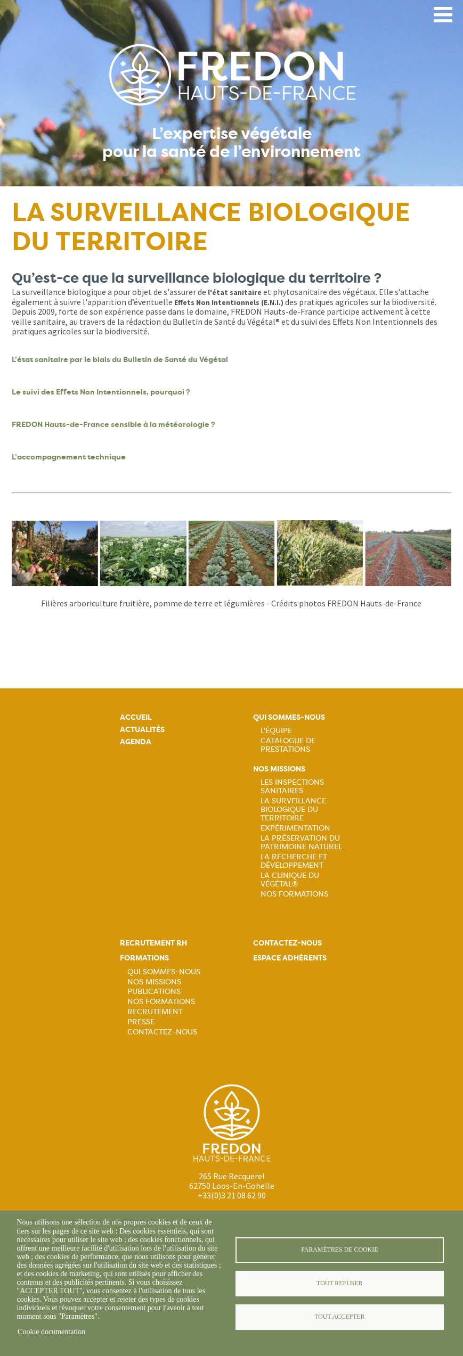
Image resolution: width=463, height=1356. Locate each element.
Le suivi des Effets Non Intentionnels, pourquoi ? (102, 392)
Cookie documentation (51, 1332)
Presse (141, 1021)
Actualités (142, 730)
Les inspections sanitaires (292, 786)
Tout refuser (339, 1283)
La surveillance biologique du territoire (293, 809)
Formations (144, 958)
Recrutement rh (153, 943)
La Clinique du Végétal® (290, 879)
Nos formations (161, 1001)
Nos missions (279, 769)
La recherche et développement (294, 861)
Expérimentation (295, 828)
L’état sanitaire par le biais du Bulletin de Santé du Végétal (120, 360)
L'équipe (276, 730)
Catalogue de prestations (288, 745)
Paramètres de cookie (339, 1249)
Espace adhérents (290, 958)
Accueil (136, 717)
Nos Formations (294, 894)
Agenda (135, 742)
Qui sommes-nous (289, 717)
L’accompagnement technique (69, 457)
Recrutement (155, 1011)
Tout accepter (339, 1316)
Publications (154, 991)
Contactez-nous (162, 1032)
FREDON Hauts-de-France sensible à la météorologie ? (113, 425)
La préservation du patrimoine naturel (301, 842)
